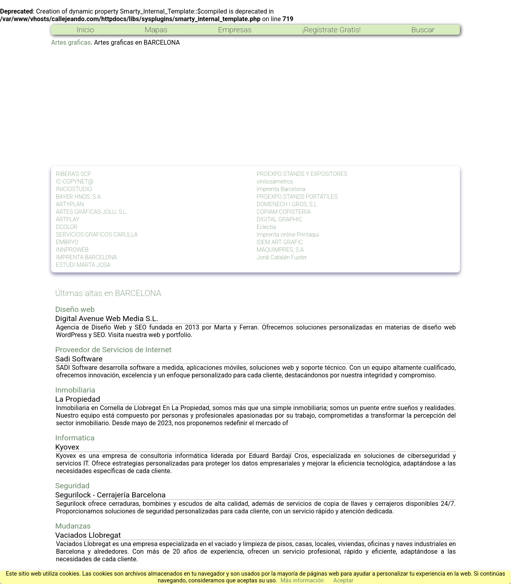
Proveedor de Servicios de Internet (113, 349)
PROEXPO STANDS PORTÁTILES (297, 196)
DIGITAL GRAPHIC (279, 219)
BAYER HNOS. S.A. (79, 196)
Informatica (75, 437)
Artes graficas (71, 42)
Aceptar (343, 580)
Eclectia (266, 227)
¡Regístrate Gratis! (331, 29)
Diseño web (75, 309)
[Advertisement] (255, 106)
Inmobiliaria (75, 390)
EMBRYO (67, 242)
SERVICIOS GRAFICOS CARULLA (97, 234)
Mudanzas (73, 526)
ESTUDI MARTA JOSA (83, 265)
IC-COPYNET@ (74, 181)
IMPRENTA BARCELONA (86, 257)
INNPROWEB (72, 250)
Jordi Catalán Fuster (282, 257)
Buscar (422, 29)
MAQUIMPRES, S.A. (281, 250)
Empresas (235, 29)
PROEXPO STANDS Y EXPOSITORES (302, 174)
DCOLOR (66, 227)
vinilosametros (275, 181)
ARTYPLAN (70, 204)
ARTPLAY (67, 219)
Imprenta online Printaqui (288, 234)
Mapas (156, 29)
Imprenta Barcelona (281, 189)
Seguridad (72, 485)
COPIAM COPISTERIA (284, 212)
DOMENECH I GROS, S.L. (287, 204)
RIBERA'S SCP (73, 174)
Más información (302, 580)
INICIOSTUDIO (74, 189)
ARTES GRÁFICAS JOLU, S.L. (91, 212)
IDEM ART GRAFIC (280, 242)
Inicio (85, 29)
